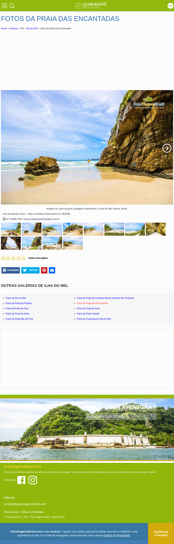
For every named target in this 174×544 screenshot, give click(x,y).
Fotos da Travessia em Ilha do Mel (94, 319)
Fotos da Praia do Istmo (17, 313)
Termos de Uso (11, 511)
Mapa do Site (58, 517)
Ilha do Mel (31, 28)
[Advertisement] (34, 58)
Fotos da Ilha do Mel (16, 298)
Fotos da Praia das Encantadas (92, 303)
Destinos (14, 28)
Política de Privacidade (32, 511)
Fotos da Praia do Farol (88, 308)
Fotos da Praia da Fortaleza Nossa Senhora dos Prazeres (105, 298)
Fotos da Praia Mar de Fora (19, 319)
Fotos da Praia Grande (88, 313)
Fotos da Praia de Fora (17, 308)
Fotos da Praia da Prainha (19, 303)
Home (4, 28)
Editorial (9, 497)
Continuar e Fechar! (161, 533)
